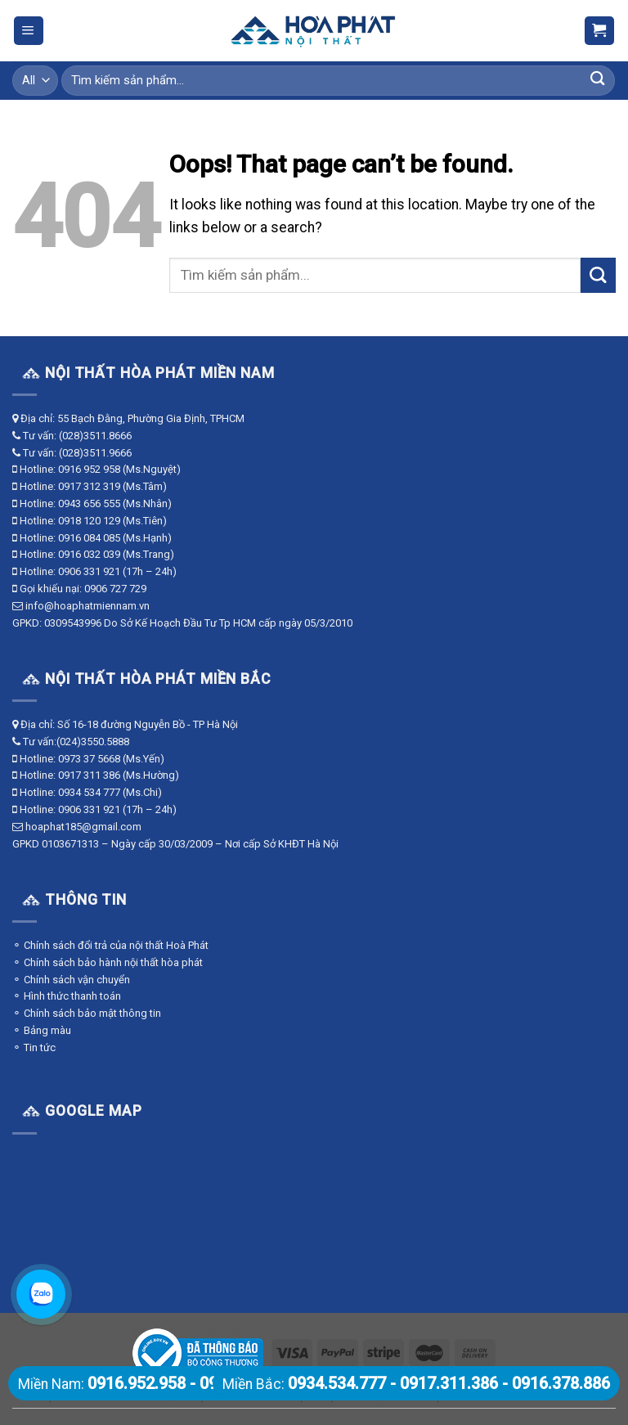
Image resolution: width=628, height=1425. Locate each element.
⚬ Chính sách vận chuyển (71, 979)
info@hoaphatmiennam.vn (87, 606)
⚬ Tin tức (34, 1047)
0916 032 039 (89, 554)
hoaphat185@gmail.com (83, 826)
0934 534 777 (89, 792)
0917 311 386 (89, 775)
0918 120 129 (89, 521)
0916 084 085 (89, 538)
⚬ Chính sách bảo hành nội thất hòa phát (107, 962)
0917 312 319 (89, 486)
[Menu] (28, 31)
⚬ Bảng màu (41, 1030)
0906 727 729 (115, 588)
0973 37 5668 (89, 759)
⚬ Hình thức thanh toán (66, 996)
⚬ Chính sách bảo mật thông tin (86, 1013)
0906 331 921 (89, 571)
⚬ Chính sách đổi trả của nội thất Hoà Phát (110, 945)
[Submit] (597, 80)
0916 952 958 (89, 469)
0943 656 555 (89, 503)
